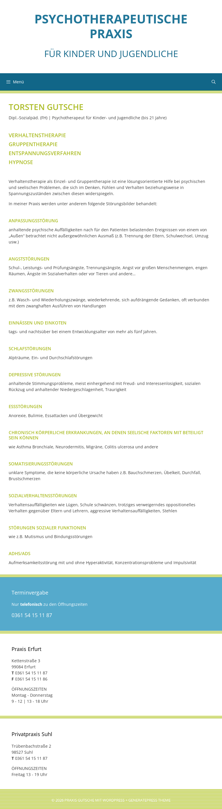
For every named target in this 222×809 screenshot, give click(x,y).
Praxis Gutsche (79, 800)
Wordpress (114, 800)
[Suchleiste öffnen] (213, 82)
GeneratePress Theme (149, 800)
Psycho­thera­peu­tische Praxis (111, 26)
